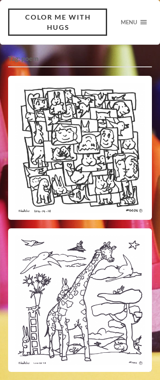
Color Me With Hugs (58, 22)
